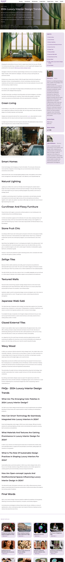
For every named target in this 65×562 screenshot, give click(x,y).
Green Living (51, 37)
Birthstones (34, 1)
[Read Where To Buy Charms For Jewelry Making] (24, 547)
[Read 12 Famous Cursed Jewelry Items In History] (56, 547)
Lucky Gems (42, 1)
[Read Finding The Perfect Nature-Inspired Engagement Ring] (8, 530)
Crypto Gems (50, 1)
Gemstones (27, 1)
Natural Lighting (51, 42)
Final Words (50, 65)
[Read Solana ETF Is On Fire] (40, 530)
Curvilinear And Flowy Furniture (55, 44)
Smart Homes (51, 39)
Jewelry (21, 1)
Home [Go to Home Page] (2, 6)
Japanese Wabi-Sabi (52, 54)
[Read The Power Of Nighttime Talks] (56, 530)
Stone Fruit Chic (51, 47)
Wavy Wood (50, 59)
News (56, 1)
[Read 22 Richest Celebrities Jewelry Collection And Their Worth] (40, 547)
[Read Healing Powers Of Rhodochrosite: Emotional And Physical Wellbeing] (8, 547)
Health (61, 1)
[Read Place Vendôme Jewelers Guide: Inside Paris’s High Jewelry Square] (24, 530)
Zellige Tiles (50, 49)
